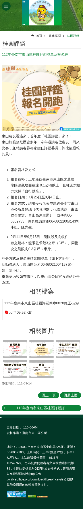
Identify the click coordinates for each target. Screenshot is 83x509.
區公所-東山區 (42, 12)
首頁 (39, 36)
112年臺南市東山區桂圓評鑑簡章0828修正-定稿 (41, 303)
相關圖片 (41, 330)
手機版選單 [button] (6, 6)
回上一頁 (49, 395)
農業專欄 (54, 36)
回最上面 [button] (71, 395)
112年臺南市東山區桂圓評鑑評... (42, 408)
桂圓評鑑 (73, 36)
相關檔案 (41, 291)
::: (23, 2)
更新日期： (14, 427)
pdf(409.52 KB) (21, 312)
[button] (15, 349)
